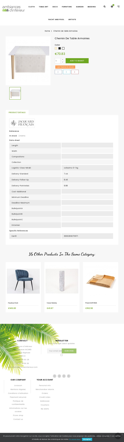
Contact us (18, 419)
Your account (45, 379)
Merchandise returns (45, 389)
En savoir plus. (75, 439)
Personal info (45, 385)
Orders (45, 393)
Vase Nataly (52, 303)
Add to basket (77, 61)
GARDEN (80, 7)
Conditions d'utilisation (18, 393)
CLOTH (31, 7)
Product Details (17, 112)
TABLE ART (43, 7)
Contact (22, 340)
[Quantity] (58, 61)
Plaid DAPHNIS (91, 303)
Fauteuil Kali (13, 303)
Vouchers (45, 405)
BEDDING (92, 7)
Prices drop (18, 415)
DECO (55, 7)
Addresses (45, 401)
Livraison (18, 385)
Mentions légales (18, 389)
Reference (14, 131)
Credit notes (44, 397)
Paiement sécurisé (18, 397)
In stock (13, 136)
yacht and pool (56, 19)
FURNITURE (67, 7)
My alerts (45, 409)
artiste (72, 19)
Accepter (87, 439)
